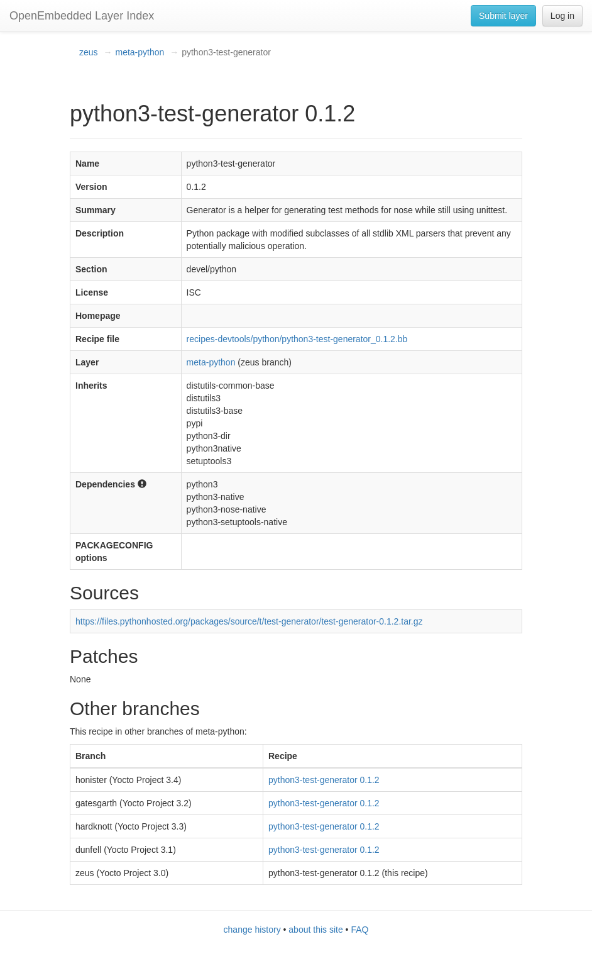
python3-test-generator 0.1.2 (324, 780)
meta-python (139, 52)
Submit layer (503, 16)
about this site (315, 930)
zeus (88, 52)
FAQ (359, 930)
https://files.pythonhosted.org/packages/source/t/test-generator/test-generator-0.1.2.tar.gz (249, 621)
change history (252, 930)
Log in (562, 16)
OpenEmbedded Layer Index (81, 15)
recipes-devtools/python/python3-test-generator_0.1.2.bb (297, 339)
